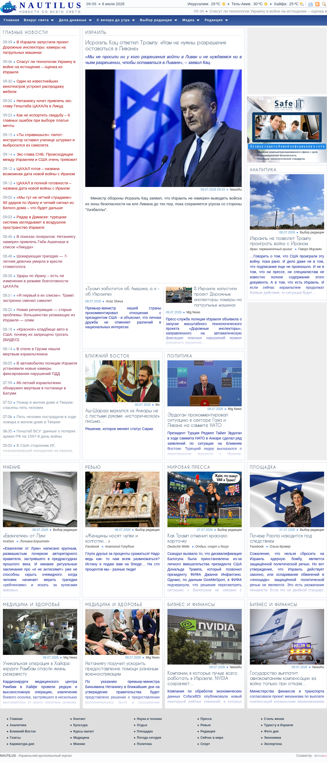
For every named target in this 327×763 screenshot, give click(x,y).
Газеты (15, 737)
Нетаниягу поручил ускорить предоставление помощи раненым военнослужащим (121, 668)
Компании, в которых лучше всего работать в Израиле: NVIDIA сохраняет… (202, 678)
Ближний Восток (23, 731)
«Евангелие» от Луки (24, 535)
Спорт (205, 744)
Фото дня (271, 731)
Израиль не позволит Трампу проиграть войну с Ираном (280, 241)
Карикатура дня (22, 744)
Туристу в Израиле (278, 725)
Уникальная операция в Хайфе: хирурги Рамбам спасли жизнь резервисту (37, 668)
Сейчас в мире (211, 737)
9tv (157, 405)
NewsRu (236, 189)
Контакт (79, 719)
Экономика (272, 737)
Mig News (193, 312)
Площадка (145, 731)
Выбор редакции (312, 232)
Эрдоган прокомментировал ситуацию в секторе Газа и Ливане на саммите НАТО (197, 420)
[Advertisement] (287, 60)
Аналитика (18, 725)
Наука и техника (149, 719)
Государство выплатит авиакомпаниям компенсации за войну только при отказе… (283, 678)
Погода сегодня (149, 737)
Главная (16, 719)
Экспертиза (273, 744)
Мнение (79, 744)
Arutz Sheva (114, 301)
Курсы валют (83, 731)
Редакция (207, 731)
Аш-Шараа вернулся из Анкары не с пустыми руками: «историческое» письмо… (122, 416)
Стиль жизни (274, 719)
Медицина (81, 737)
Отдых (142, 725)
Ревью (205, 725)
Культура (80, 725)
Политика (144, 744)
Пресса (206, 719)
